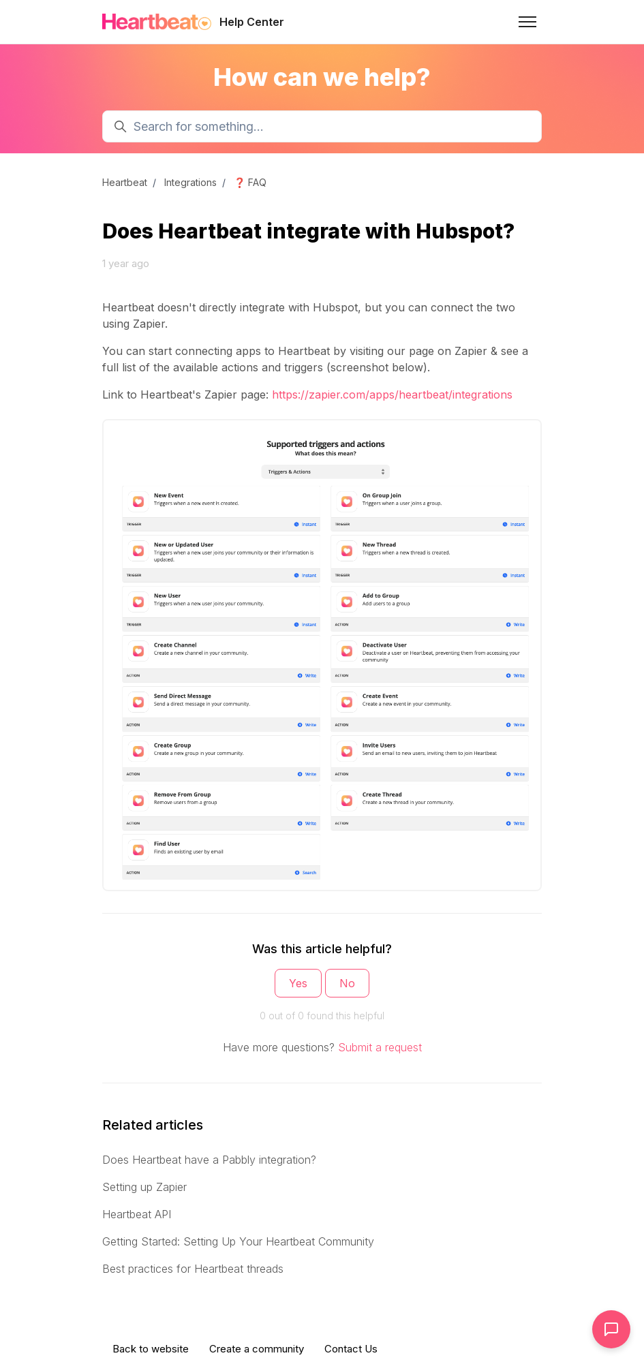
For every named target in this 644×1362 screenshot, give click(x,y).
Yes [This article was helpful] (298, 983)
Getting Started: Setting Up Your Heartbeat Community (238, 1241)
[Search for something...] (322, 126)
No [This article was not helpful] (347, 983)
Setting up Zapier (144, 1187)
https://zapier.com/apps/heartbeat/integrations (392, 394)
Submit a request (380, 1047)
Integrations (190, 182)
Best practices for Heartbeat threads (192, 1268)
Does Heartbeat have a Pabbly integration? (209, 1159)
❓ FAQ (250, 182)
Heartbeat (124, 182)
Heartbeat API (136, 1214)
